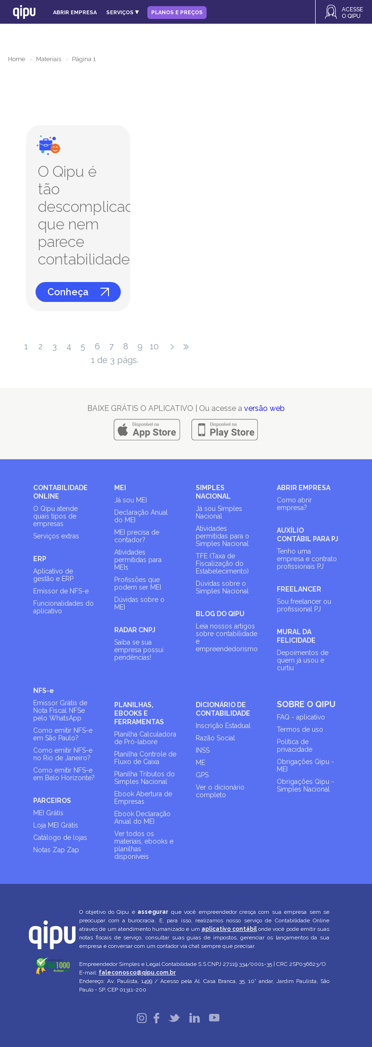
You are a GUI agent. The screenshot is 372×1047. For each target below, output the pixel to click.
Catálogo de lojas (60, 837)
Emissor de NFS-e (61, 591)
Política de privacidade (294, 745)
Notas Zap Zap (56, 850)
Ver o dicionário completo (220, 791)
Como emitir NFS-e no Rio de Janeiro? (62, 754)
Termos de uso (300, 729)
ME (200, 762)
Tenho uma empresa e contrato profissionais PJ (307, 558)
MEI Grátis (48, 813)
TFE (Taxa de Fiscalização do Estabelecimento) (222, 563)
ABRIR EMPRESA (303, 488)
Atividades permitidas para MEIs (138, 559)
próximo (172, 347)
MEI (120, 488)
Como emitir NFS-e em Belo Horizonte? (64, 774)
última (186, 347)
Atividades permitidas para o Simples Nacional (222, 536)
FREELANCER (299, 589)
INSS (202, 750)
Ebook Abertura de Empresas (143, 797)
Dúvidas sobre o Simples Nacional (222, 587)
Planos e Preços (177, 12)
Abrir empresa (75, 12)
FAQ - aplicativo (301, 717)
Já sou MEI (130, 500)
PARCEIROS (52, 800)
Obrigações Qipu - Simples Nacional (305, 785)
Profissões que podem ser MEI (137, 583)
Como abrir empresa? (294, 503)
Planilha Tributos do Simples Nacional (144, 777)
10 (154, 346)
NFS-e (43, 690)
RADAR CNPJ (134, 630)
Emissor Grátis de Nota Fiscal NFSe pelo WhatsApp (60, 710)
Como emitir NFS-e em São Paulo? (62, 734)
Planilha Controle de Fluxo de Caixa (145, 757)
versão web (264, 408)
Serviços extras (56, 536)
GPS (202, 775)
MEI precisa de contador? (136, 536)
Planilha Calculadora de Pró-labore (145, 738)
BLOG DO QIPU (220, 614)
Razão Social (215, 738)
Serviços (122, 12)
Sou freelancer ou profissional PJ (304, 605)
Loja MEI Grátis (55, 825)
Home (16, 59)
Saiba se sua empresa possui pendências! (138, 649)
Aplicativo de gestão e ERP (53, 575)
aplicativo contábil (229, 929)
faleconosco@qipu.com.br (137, 972)
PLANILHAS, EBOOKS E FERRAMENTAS (139, 713)
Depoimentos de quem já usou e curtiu (302, 660)
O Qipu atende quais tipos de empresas (55, 516)
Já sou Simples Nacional (219, 512)
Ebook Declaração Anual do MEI (142, 817)
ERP (39, 559)
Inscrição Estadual (223, 725)
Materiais (48, 59)
